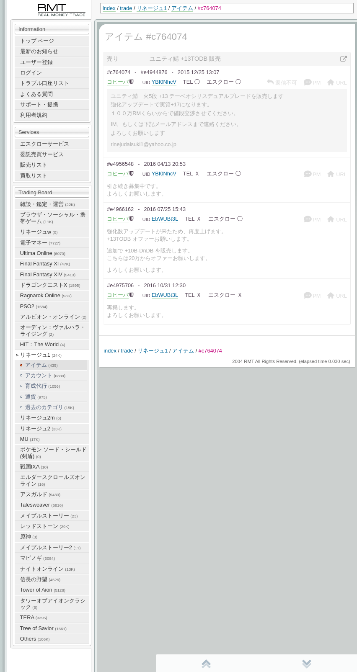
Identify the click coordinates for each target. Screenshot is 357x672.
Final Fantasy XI (45, 263)
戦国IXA (34, 466)
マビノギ (37, 558)
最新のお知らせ (39, 51)
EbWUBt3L (165, 219)
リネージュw (39, 232)
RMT (249, 361)
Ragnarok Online (46, 295)
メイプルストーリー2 (50, 547)
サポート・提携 (39, 104)
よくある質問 (36, 94)
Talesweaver (41, 505)
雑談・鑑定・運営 (47, 204)
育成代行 (42, 386)
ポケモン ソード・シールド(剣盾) (53, 452)
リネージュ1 (152, 8)
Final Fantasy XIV (47, 274)
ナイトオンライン (47, 569)
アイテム (182, 8)
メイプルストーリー (49, 515)
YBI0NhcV (164, 82)
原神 (28, 536)
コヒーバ (118, 82)
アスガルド (40, 494)
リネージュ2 (41, 428)
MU (30, 439)
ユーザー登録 (36, 62)
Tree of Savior (43, 628)
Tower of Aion (42, 590)
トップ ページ (37, 41)
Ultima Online (42, 253)
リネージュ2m (40, 418)
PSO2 (33, 306)
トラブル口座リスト (44, 83)
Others (35, 639)
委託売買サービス (42, 154)
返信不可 (282, 83)
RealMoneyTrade (27, 4)
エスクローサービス (44, 144)
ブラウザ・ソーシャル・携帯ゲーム (52, 217)
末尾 (307, 664)
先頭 (206, 664)
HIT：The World (42, 344)
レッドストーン (45, 526)
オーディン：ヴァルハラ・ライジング (52, 330)
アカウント (45, 375)
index (109, 8)
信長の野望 (40, 579)
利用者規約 (33, 115)
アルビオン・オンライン (53, 317)
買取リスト (33, 176)
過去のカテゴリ (49, 407)
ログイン (31, 73)
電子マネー (40, 242)
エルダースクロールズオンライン (52, 480)
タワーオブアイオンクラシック (52, 603)
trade (126, 8)
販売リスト (33, 165)
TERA (33, 617)
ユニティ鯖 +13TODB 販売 (185, 58)
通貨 (36, 397)
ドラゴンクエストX (50, 285)
